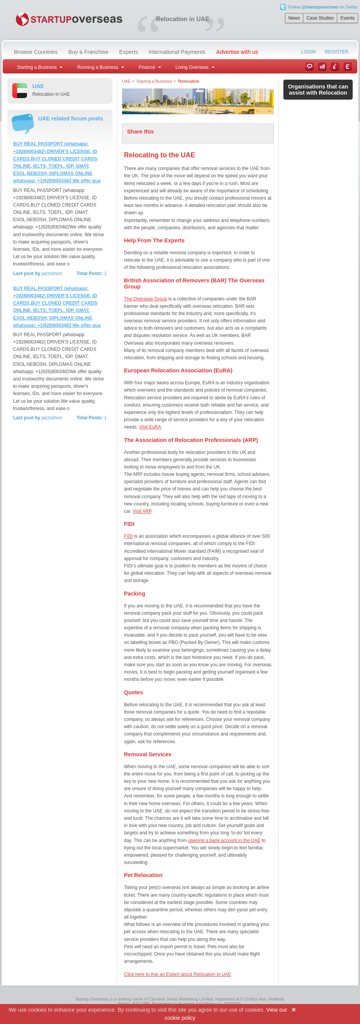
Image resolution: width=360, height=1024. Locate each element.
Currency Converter (347, 66)
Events (347, 18)
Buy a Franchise (89, 52)
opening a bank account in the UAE (224, 840)
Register (336, 52)
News (294, 18)
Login (308, 52)
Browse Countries (36, 52)
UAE (126, 81)
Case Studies (320, 18)
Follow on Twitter (323, 7)
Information (335, 66)
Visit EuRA (150, 427)
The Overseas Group (145, 299)
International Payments (177, 52)
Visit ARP (142, 511)
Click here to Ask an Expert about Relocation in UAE (177, 974)
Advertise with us (237, 52)
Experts (128, 52)
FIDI (128, 536)
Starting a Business (154, 81)
